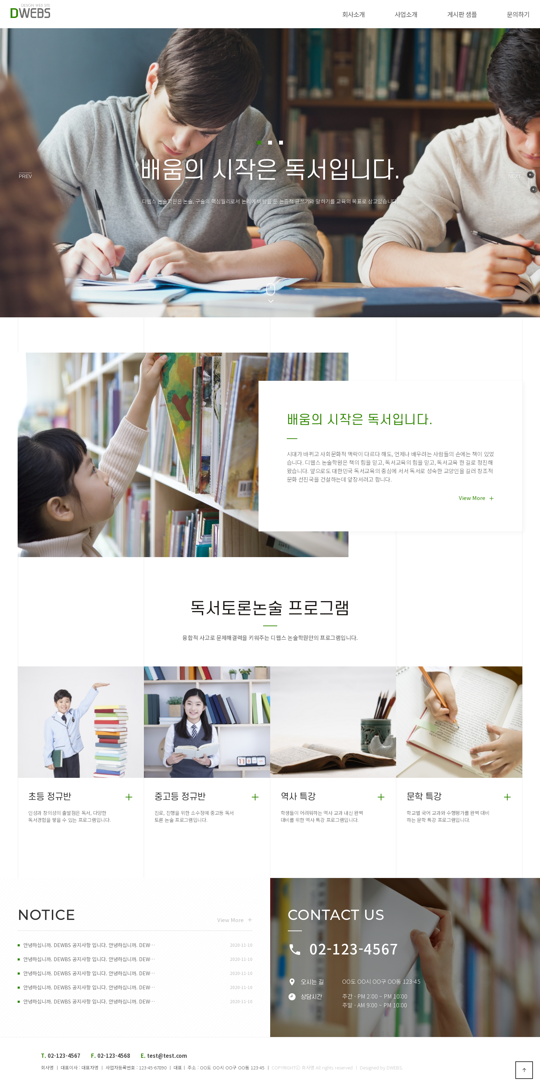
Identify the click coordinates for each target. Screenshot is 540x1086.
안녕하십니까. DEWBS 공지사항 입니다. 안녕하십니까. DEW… (93, 945)
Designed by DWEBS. (381, 1067)
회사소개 (339, 14)
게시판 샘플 (448, 14)
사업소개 (392, 14)
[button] (257, 142)
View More (476, 497)
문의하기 (504, 14)
